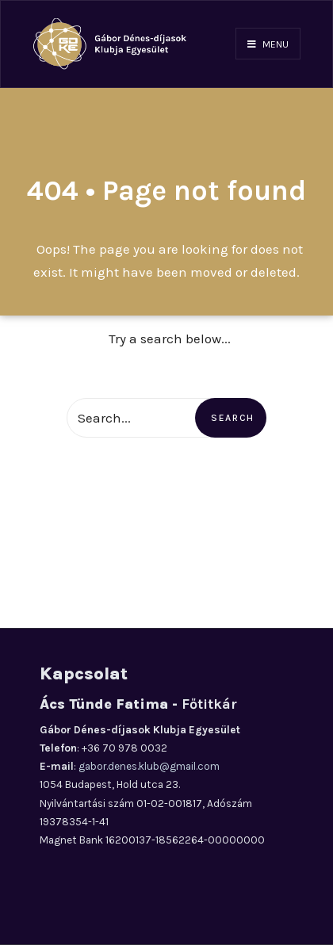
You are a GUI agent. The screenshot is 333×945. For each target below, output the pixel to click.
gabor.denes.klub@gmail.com (149, 766)
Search (233, 417)
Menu (268, 44)
